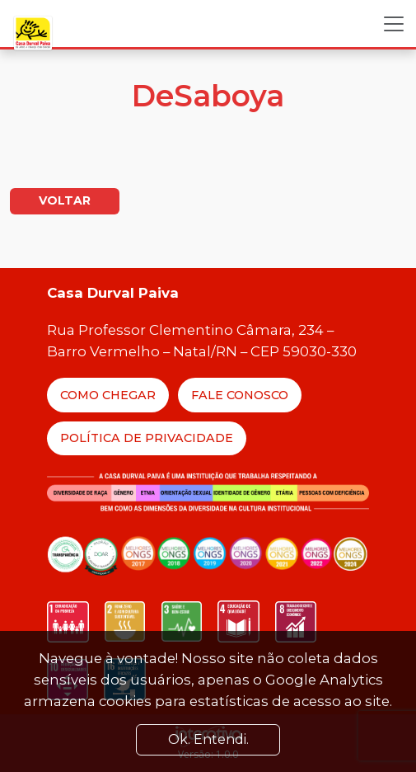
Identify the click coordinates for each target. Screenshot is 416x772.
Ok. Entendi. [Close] (208, 739)
